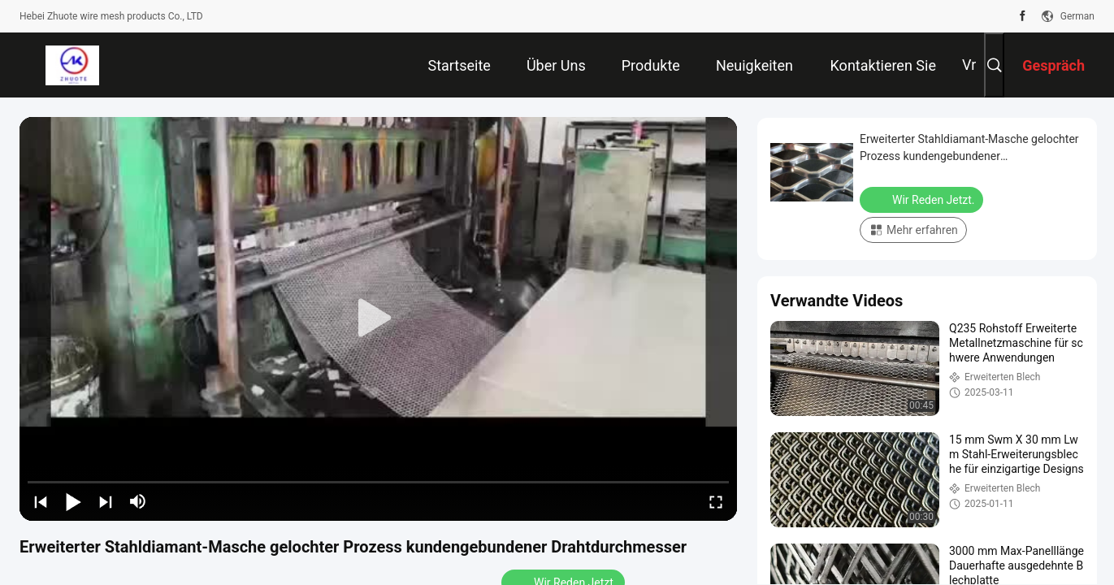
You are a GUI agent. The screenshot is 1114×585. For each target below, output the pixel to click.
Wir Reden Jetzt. (923, 199)
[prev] (40, 501)
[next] (105, 501)
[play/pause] (73, 501)
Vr (969, 64)
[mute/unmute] (138, 501)
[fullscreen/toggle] (716, 501)
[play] (378, 318)
